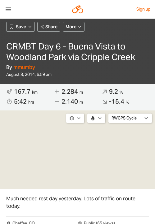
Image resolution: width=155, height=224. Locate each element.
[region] (77, 149)
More (74, 27)
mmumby (24, 67)
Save (20, 27)
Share (48, 27)
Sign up (143, 9)
